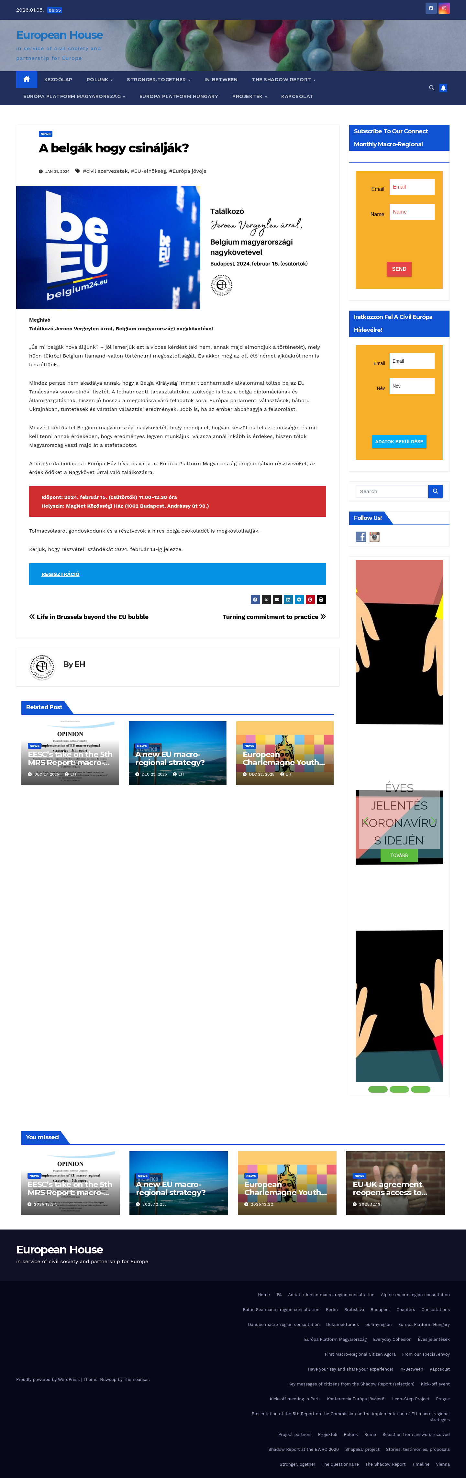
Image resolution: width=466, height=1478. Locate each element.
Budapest (380, 1309)
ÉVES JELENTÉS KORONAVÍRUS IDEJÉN (399, 814)
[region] (399, 827)
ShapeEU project (362, 1449)
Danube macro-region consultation (284, 1324)
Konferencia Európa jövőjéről (356, 1398)
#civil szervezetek (105, 171)
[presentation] (413, 241)
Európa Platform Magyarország (72, 96)
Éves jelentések (434, 1339)
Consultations (435, 1309)
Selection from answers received (416, 1434)
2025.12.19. (370, 1204)
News (45, 134)
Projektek (248, 96)
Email (377, 189)
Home (264, 1294)
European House (59, 35)
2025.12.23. (154, 1204)
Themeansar (136, 1379)
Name (377, 214)
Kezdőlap (58, 80)
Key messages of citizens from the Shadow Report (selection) (351, 1384)
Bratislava (354, 1309)
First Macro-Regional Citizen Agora (360, 1354)
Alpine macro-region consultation (415, 1294)
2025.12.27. (45, 1204)
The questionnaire (340, 1464)
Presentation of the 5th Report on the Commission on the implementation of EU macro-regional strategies (351, 1416)
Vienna (443, 1464)
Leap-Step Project (410, 1398)
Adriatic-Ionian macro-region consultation (331, 1294)
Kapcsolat (297, 96)
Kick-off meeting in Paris (295, 1398)
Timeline (420, 1464)
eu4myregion (378, 1324)
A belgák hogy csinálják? (114, 148)
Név (381, 388)
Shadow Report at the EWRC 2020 (304, 1449)
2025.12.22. (263, 1204)
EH (79, 664)
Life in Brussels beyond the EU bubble (89, 617)
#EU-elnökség (148, 171)
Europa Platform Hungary (178, 96)
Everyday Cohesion (392, 1339)
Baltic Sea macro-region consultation (281, 1309)
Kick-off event (435, 1384)
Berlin (332, 1309)
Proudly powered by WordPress (48, 1379)
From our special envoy (426, 1354)
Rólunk (98, 80)
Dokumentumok (342, 1324)
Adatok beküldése (399, 441)
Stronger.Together (157, 80)
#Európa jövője (187, 171)
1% (279, 1294)
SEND (399, 269)
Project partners (295, 1434)
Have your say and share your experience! (350, 1369)
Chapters (405, 1309)
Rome (370, 1434)
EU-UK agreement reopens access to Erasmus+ (387, 1192)
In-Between (221, 80)
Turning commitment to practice (274, 617)
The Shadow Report (282, 80)
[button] (431, 88)
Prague (443, 1398)
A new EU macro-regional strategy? (170, 758)
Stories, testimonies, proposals (418, 1449)
